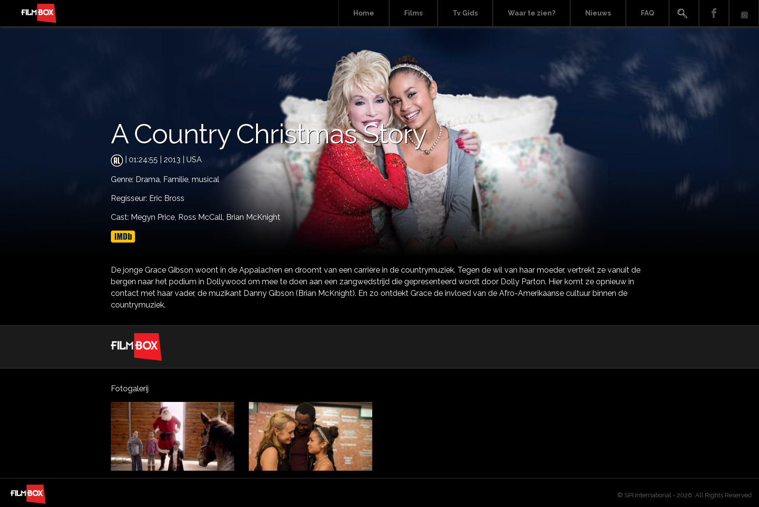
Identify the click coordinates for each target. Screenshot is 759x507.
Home (363, 13)
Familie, (177, 179)
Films (413, 13)
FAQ (647, 13)
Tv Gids (465, 13)
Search (684, 13)
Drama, (149, 179)
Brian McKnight (253, 217)
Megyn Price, (154, 217)
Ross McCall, (202, 217)
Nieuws (598, 13)
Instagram (744, 13)
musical (205, 179)
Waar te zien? (531, 13)
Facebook (714, 13)
